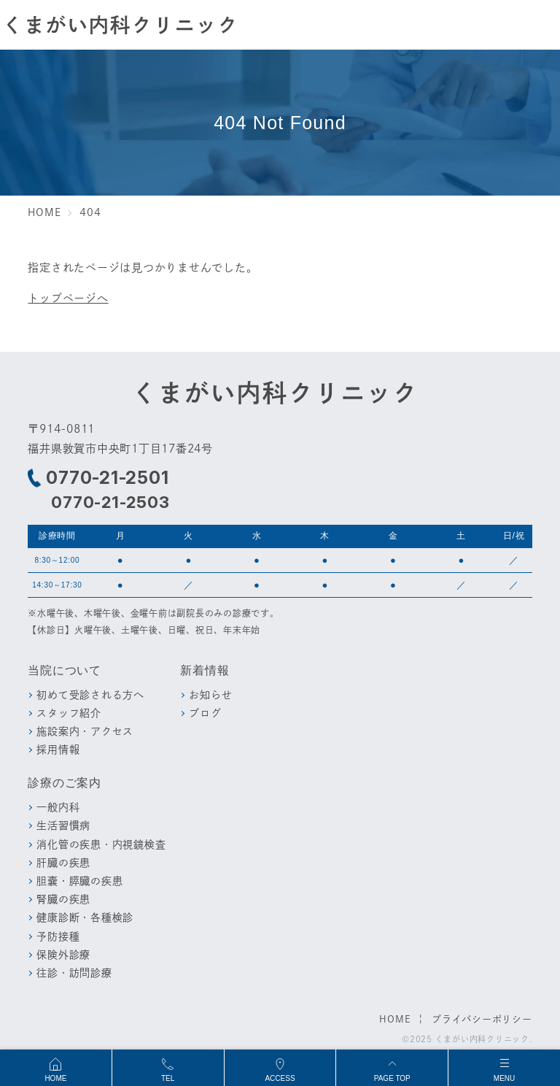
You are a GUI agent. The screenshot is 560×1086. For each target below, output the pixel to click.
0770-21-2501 (107, 478)
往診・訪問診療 (74, 972)
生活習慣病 (63, 825)
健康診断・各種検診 (84, 917)
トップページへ (68, 297)
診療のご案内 (64, 783)
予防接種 (57, 936)
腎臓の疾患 (63, 899)
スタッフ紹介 (68, 713)
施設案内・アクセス (84, 731)
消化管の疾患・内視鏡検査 (101, 844)
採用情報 (57, 749)
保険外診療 (63, 954)
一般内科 (57, 807)
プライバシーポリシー (482, 1018)
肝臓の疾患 (63, 862)
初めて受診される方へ (90, 694)
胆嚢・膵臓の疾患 (79, 880)
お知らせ (210, 694)
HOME (395, 1018)
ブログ (205, 713)
